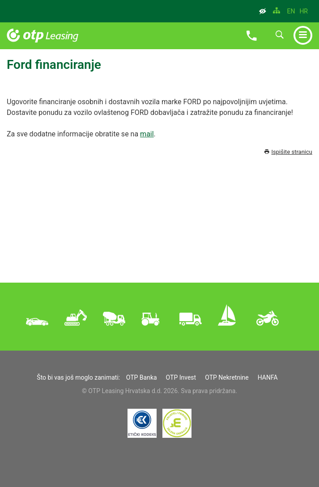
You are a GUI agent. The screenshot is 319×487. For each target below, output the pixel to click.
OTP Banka (141, 377)
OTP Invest (181, 377)
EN (291, 11)
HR (303, 11)
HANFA (268, 377)
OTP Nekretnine (227, 377)
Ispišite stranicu (288, 151)
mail (147, 134)
